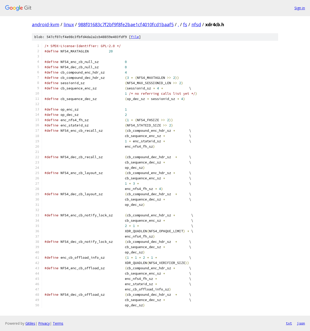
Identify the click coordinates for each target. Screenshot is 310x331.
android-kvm (45, 24)
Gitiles (30, 323)
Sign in (299, 8)
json (301, 323)
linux (69, 24)
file (135, 37)
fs (185, 24)
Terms (58, 323)
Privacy (44, 323)
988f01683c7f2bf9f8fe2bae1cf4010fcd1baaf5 (126, 24)
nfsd (196, 24)
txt (289, 323)
